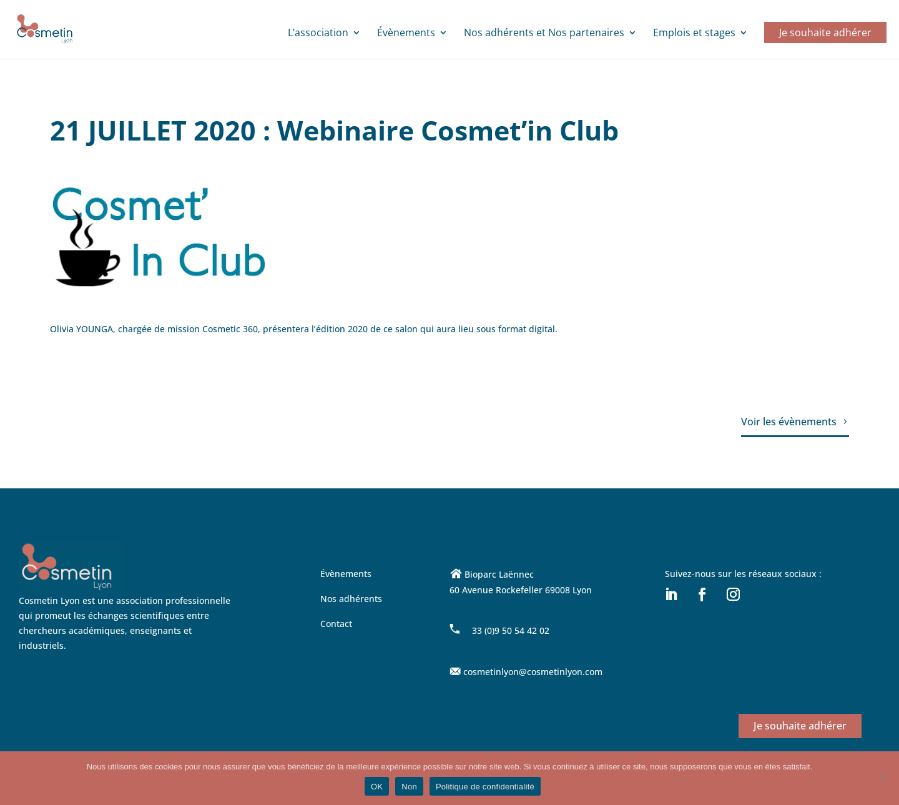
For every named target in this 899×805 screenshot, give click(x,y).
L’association (318, 33)
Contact (336, 624)
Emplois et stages (694, 33)
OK (377, 786)
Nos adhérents (351, 599)
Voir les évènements (789, 421)
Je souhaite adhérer (825, 32)
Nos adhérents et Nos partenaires (544, 33)
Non (409, 786)
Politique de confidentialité (485, 786)
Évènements (406, 33)
